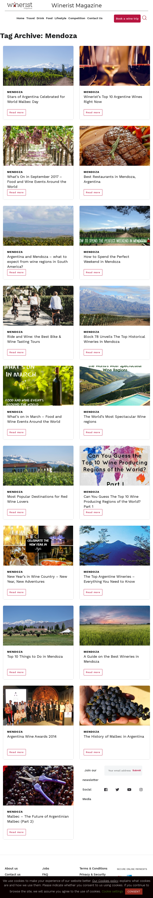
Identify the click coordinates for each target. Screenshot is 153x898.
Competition (76, 18)
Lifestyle (60, 18)
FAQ (45, 874)
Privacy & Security (92, 874)
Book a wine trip (127, 18)
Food (49, 18)
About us (11, 868)
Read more (16, 112)
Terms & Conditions (93, 868)
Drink (40, 18)
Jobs (45, 868)
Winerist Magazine (76, 5)
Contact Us (94, 18)
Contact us (13, 874)
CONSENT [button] (134, 891)
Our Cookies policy (105, 881)
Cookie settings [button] (112, 891)
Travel (30, 18)
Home (20, 18)
